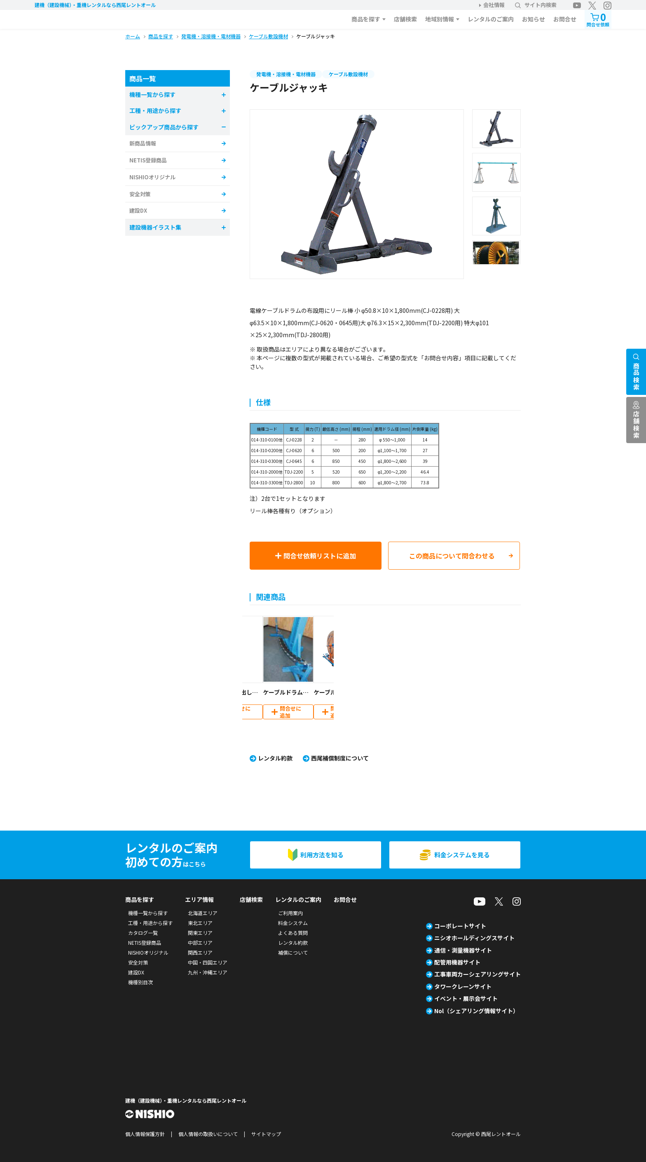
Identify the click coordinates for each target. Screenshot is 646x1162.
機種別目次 (140, 982)
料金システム (293, 922)
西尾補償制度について (340, 758)
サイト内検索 (536, 5)
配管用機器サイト (457, 962)
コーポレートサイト (460, 926)
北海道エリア (203, 912)
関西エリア (200, 952)
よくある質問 (293, 932)
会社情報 (494, 5)
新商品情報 (142, 143)
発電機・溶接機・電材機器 (286, 73)
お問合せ (564, 19)
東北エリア (200, 922)
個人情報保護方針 (145, 1133)
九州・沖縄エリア (207, 972)
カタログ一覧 (143, 932)
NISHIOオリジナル (152, 177)
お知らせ (533, 19)
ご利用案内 (290, 912)
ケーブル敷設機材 (348, 73)
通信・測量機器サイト (463, 950)
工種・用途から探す (150, 922)
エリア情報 (199, 899)
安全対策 (140, 194)
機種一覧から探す (148, 912)
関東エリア (200, 932)
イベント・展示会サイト (466, 998)
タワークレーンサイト (463, 986)
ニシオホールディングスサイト (474, 938)
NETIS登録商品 (148, 160)
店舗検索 (405, 19)
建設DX (138, 210)
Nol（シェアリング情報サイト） (476, 1011)
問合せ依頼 (598, 19)
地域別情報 (439, 19)
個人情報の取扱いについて (208, 1133)
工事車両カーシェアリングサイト (477, 974)
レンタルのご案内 (491, 19)
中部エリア (200, 942)
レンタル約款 (275, 758)
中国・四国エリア (207, 962)
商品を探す (365, 19)
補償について (293, 952)
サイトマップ (266, 1133)
